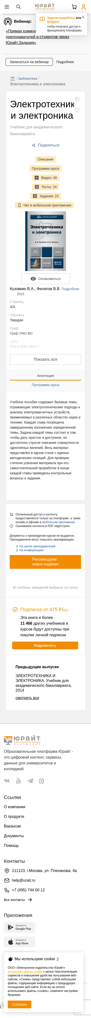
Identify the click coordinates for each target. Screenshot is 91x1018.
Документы (14, 836)
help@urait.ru (23, 880)
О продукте (14, 816)
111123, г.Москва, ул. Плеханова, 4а (44, 871)
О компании (14, 807)
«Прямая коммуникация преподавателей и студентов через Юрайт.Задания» (37, 37)
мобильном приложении (58, 522)
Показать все (46, 359)
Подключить (45, 645)
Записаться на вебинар (29, 62)
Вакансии (12, 826)
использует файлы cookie (25, 971)
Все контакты (18, 900)
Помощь (11, 845)
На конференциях (31, 550)
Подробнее (65, 62)
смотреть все (27, 698)
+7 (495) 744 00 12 (28, 890)
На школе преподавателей (37, 546)
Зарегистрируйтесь (61, 18)
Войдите (53, 21)
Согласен (19, 1004)
